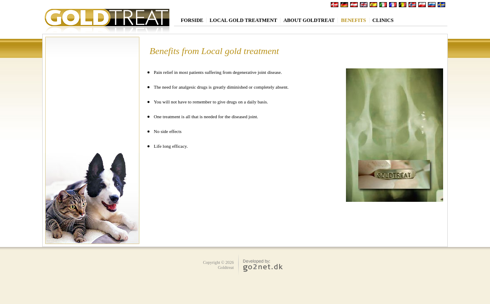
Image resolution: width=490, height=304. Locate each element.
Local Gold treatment (243, 20)
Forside (192, 20)
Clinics (383, 20)
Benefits (353, 20)
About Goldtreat (309, 20)
